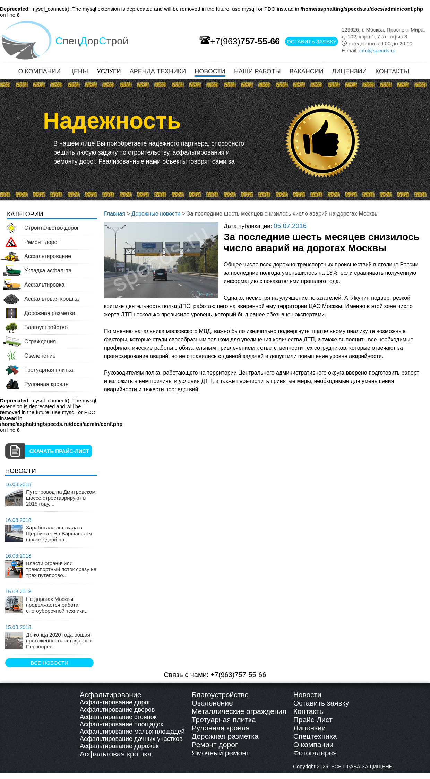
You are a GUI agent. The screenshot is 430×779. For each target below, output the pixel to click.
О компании (313, 745)
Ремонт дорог (215, 745)
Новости (307, 695)
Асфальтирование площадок (121, 724)
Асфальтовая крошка (116, 754)
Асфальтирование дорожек (119, 746)
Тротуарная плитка (224, 720)
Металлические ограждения (239, 711)
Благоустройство (220, 695)
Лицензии (309, 728)
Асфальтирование (110, 695)
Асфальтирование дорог (115, 702)
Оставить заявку (321, 703)
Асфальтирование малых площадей (132, 731)
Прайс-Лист (313, 720)
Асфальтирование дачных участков (131, 738)
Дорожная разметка (225, 736)
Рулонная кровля (221, 728)
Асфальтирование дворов (117, 709)
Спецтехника (315, 736)
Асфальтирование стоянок (118, 717)
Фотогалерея (315, 753)
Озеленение (212, 703)
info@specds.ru (377, 50)
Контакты (309, 711)
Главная (114, 214)
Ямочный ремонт (221, 753)
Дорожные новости (155, 214)
